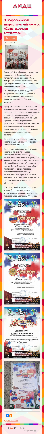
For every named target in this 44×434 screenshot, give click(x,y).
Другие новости (11, 420)
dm (35, 431)
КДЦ (11, 428)
